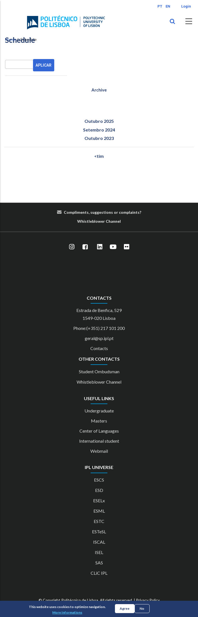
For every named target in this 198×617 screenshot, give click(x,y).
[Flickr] (126, 247)
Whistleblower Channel (99, 381)
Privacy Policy (148, 600)
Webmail (99, 451)
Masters (99, 420)
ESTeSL (99, 531)
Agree (124, 608)
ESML (99, 510)
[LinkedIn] (99, 247)
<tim (99, 156)
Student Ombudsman (99, 371)
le (90, 221)
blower (98, 221)
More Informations (67, 612)
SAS (99, 562)
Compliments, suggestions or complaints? (102, 212)
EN (168, 6)
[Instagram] (71, 247)
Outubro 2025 (99, 121)
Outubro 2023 (99, 138)
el (119, 221)
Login (186, 6)
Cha (109, 221)
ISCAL (99, 542)
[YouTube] (113, 247)
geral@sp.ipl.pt (99, 338)
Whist (83, 221)
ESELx (99, 500)
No (142, 608)
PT (159, 6)
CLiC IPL (99, 573)
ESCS (99, 479)
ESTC (99, 521)
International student (99, 441)
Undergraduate (99, 410)
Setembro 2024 (99, 129)
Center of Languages (99, 430)
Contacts (99, 348)
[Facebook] (85, 247)
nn (115, 221)
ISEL (99, 552)
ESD (99, 490)
